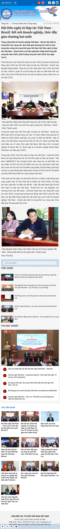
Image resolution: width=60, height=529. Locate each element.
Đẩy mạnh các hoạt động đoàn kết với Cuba (50, 425)
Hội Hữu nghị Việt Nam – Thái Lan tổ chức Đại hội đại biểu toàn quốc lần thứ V (10, 427)
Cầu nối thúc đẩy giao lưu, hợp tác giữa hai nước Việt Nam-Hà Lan (29, 452)
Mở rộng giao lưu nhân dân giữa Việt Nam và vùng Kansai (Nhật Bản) (32, 390)
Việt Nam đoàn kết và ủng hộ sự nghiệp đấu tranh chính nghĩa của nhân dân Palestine (9, 476)
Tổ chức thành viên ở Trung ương (24, 23)
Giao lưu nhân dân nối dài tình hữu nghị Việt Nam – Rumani (30, 369)
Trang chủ (4, 23)
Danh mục (6, 3)
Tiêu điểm (7, 268)
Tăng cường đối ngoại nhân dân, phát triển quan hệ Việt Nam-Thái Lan (49, 453)
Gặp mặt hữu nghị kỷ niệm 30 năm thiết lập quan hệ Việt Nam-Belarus (9, 453)
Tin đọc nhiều (9, 325)
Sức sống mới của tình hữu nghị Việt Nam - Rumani (29, 475)
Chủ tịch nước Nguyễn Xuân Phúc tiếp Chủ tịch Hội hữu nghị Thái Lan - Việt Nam (10, 500)
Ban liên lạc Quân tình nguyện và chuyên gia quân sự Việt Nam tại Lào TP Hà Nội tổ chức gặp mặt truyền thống (29, 428)
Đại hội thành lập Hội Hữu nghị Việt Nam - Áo (50, 474)
